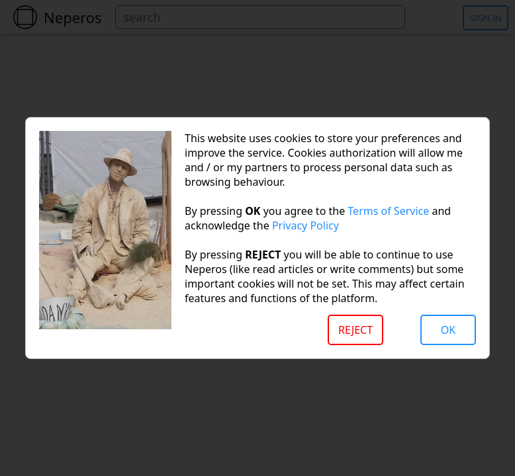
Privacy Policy (305, 225)
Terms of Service (388, 211)
